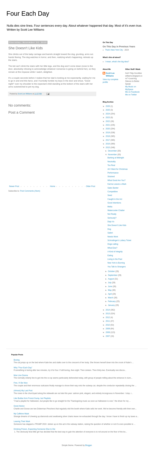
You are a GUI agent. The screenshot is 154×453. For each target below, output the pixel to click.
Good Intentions (114, 203)
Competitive (112, 191)
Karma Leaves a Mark (116, 184)
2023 (108, 117)
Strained (111, 176)
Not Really (111, 214)
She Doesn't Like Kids (116, 225)
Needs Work (112, 237)
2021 (108, 125)
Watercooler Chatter (116, 210)
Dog (109, 229)
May (110, 290)
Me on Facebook (132, 92)
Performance (113, 173)
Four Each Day (27, 13)
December (112, 151)
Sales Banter (113, 188)
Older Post (90, 186)
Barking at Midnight (115, 158)
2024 (108, 114)
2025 (108, 110)
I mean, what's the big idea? (117, 61)
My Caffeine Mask (21, 414)
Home (52, 186)
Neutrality (111, 161)
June (110, 286)
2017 (108, 140)
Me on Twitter (131, 95)
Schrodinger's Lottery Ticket (119, 240)
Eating (110, 255)
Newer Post (14, 186)
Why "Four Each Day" (23, 368)
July (110, 282)
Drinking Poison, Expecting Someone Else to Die (34, 429)
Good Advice (19, 406)
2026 (108, 106)
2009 (108, 329)
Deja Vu (110, 221)
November (112, 154)
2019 (108, 132)
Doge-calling (112, 244)
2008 (108, 332)
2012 (108, 317)
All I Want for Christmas (117, 169)
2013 (108, 313)
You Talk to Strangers (116, 267)
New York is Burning (116, 263)
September (113, 275)
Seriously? (111, 218)
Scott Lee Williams (110, 74)
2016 (108, 144)
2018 (108, 136)
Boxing (17, 360)
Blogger (88, 445)
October (111, 271)
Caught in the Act (114, 199)
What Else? (112, 248)
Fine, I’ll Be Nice (21, 383)
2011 (108, 321)
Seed (109, 195)
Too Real (111, 165)
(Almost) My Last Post (23, 390)
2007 (108, 336)
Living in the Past (114, 259)
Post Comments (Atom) (30, 191)
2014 (108, 310)
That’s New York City (114, 50)
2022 (108, 121)
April (110, 294)
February (112, 301)
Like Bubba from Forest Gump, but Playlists (32, 398)
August (111, 279)
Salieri (110, 233)
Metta (109, 207)
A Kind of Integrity (115, 251)
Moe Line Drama (21, 375)
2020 (108, 129)
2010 (108, 325)
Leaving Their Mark (22, 421)
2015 (108, 147)
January (111, 305)
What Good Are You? (116, 180)
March (111, 298)
